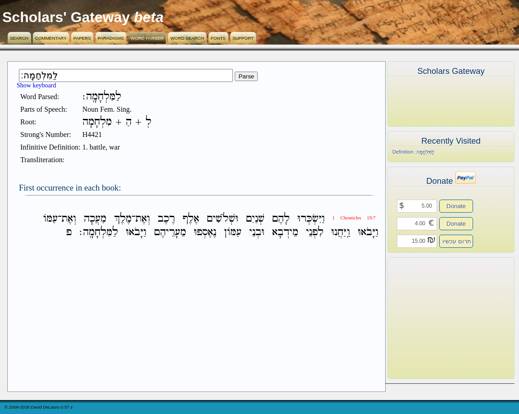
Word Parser (147, 38)
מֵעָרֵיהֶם (170, 232)
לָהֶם (281, 219)
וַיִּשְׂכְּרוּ (311, 219)
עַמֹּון (232, 232)
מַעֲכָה (95, 219)
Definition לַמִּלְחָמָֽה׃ (413, 152)
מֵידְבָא (285, 232)
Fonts (218, 38)
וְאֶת (143, 219)
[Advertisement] (437, 318)
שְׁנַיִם (255, 219)
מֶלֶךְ (123, 219)
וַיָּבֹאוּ (368, 232)
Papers (82, 38)
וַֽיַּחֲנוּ (340, 232)
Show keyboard (36, 85)
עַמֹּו (50, 219)
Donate (456, 206)
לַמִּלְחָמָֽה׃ (98, 232)
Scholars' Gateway (66, 17)
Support (243, 38)
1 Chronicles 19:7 (354, 217)
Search (19, 38)
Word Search (187, 38)
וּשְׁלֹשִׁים (222, 219)
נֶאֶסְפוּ (205, 232)
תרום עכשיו (456, 241)
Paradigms (111, 38)
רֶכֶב (166, 219)
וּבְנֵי (256, 232)
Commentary (51, 38)
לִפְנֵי (314, 232)
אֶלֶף (190, 219)
